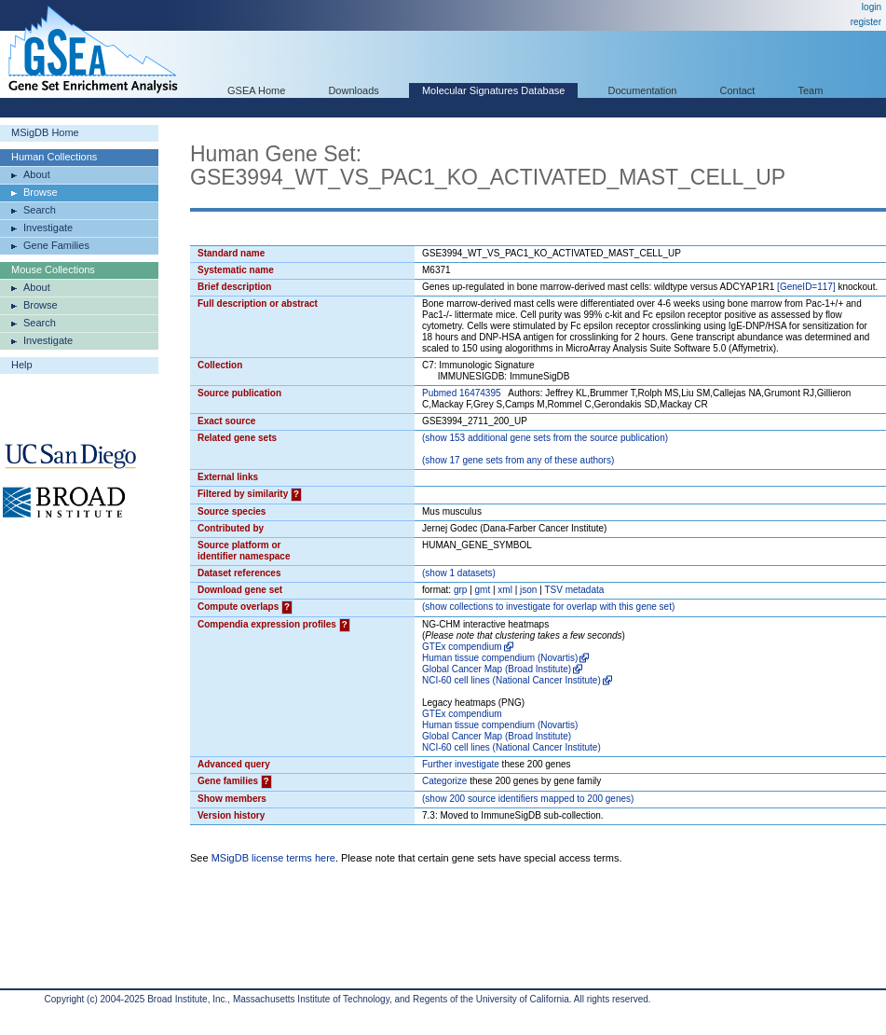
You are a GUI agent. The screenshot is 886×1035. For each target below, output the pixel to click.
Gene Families (56, 245)
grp (460, 590)
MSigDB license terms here (273, 857)
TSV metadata (574, 590)
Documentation (641, 90)
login (871, 7)
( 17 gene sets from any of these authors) (518, 460)
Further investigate (460, 764)
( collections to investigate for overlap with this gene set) (548, 606)
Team (811, 90)
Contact (738, 90)
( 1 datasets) (459, 573)
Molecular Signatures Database (493, 90)
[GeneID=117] (806, 287)
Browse (40, 192)
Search (39, 209)
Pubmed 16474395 (461, 393)
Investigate (48, 227)
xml (505, 590)
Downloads (353, 90)
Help (22, 364)
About (36, 174)
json (528, 590)
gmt (483, 590)
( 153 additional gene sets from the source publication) (545, 438)
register (866, 22)
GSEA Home (256, 90)
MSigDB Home (45, 132)
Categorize (444, 781)
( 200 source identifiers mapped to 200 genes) (528, 799)
